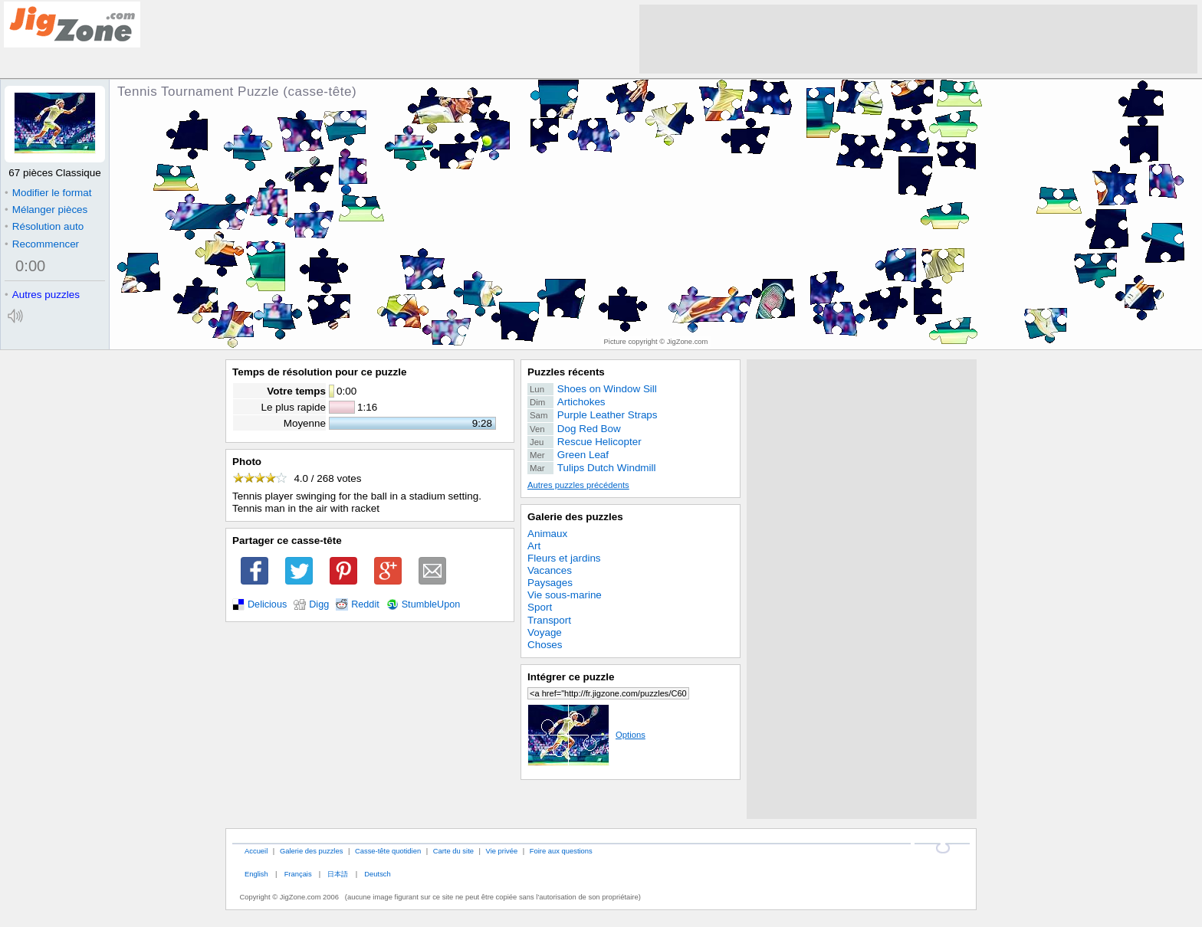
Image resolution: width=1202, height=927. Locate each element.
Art (533, 546)
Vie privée (502, 851)
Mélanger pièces (46, 209)
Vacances (549, 570)
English (256, 874)
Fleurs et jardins (564, 558)
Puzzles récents (566, 372)
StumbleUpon (431, 604)
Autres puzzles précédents (578, 485)
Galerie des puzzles (575, 516)
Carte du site (453, 851)
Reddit (365, 604)
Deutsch (377, 874)
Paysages (550, 582)
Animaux (547, 533)
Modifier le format (48, 192)
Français (298, 874)
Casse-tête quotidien (388, 851)
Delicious (267, 604)
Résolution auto (44, 226)
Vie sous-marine (564, 595)
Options (586, 734)
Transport (549, 620)
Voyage (544, 632)
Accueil (256, 851)
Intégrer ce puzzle (571, 677)
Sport (539, 607)
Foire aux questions (561, 851)
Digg (319, 604)
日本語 (337, 874)
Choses (545, 644)
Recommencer (42, 244)
